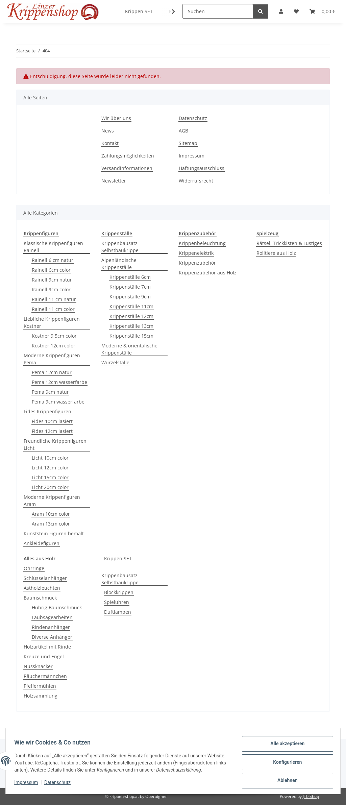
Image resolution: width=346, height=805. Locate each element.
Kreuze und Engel (44, 656)
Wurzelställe (115, 362)
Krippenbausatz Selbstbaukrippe (120, 246)
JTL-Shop (311, 796)
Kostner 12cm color (53, 345)
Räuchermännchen (45, 676)
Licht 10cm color (50, 458)
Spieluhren (116, 602)
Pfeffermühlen (40, 686)
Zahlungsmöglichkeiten (127, 155)
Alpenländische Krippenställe (119, 263)
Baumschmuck (40, 597)
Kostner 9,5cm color (54, 336)
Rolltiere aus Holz (276, 253)
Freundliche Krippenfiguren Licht (55, 444)
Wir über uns (116, 118)
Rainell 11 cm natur (54, 299)
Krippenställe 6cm (130, 277)
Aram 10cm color (51, 514)
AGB (183, 130)
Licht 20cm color (50, 487)
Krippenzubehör (197, 263)
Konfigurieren (285, 760)
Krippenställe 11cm (131, 306)
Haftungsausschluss (201, 168)
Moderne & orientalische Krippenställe (129, 349)
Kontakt (110, 143)
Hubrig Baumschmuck (57, 607)
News (107, 130)
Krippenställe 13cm (131, 326)
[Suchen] (217, 11)
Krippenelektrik (196, 253)
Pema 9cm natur (50, 392)
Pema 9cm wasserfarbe (58, 401)
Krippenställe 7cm (130, 287)
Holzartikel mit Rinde (47, 646)
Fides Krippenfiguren (47, 411)
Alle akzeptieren (285, 743)
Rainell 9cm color (51, 289)
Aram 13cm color (51, 523)
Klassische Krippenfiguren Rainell (53, 246)
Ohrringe (34, 568)
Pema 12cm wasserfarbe (59, 382)
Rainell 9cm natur (52, 279)
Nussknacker (38, 666)
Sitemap (188, 143)
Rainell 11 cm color (53, 309)
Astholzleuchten (42, 588)
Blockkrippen (118, 592)
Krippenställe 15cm (131, 336)
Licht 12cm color (50, 467)
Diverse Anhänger (52, 637)
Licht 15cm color (50, 477)
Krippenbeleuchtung (202, 243)
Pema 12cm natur (52, 372)
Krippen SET (118, 558)
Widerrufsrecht (196, 180)
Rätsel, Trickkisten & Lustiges (289, 243)
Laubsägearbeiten (52, 617)
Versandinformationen (126, 168)
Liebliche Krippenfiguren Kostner (52, 322)
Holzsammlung (40, 695)
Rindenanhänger (51, 627)
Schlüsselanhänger (45, 578)
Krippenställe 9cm (130, 296)
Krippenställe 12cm (131, 316)
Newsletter (113, 180)
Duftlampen (117, 612)
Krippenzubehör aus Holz (208, 272)
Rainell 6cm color (51, 270)
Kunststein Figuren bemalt (54, 533)
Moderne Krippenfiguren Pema (52, 359)
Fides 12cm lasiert (52, 431)
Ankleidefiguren (41, 543)
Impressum (28, 784)
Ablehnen (285, 778)
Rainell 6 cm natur (52, 260)
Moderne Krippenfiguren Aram (52, 500)
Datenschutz (60, 784)
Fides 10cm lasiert (52, 421)
